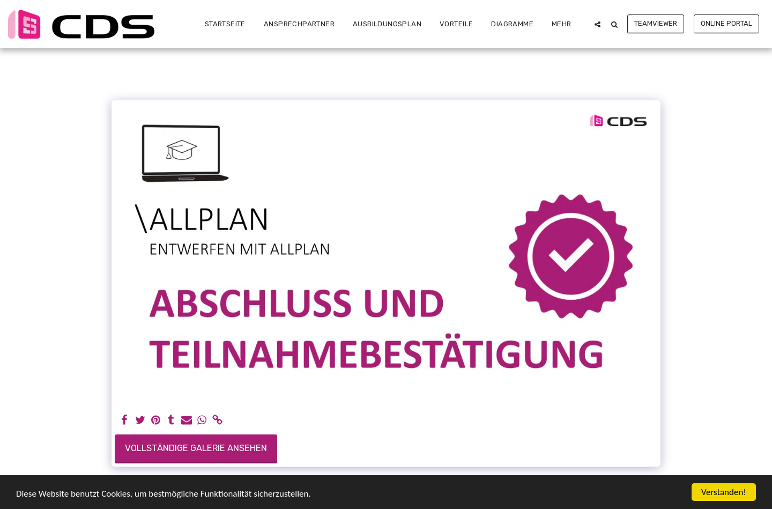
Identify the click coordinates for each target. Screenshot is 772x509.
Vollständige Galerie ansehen (196, 448)
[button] (597, 24)
